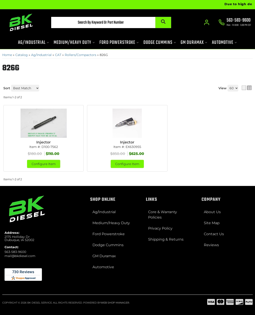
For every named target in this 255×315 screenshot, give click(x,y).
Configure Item (44, 164)
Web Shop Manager (115, 302)
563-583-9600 (15, 252)
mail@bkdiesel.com (20, 255)
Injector (43, 142)
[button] (111, 22)
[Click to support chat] (235, 23)
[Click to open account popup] (207, 22)
